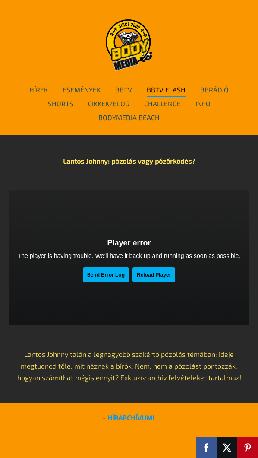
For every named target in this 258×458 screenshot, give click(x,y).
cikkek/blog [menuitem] (108, 103)
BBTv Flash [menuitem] (166, 90)
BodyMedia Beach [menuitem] (129, 117)
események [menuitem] (82, 90)
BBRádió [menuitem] (214, 90)
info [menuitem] (203, 103)
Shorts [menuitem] (60, 103)
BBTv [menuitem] (123, 90)
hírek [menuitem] (38, 90)
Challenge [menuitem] (162, 103)
